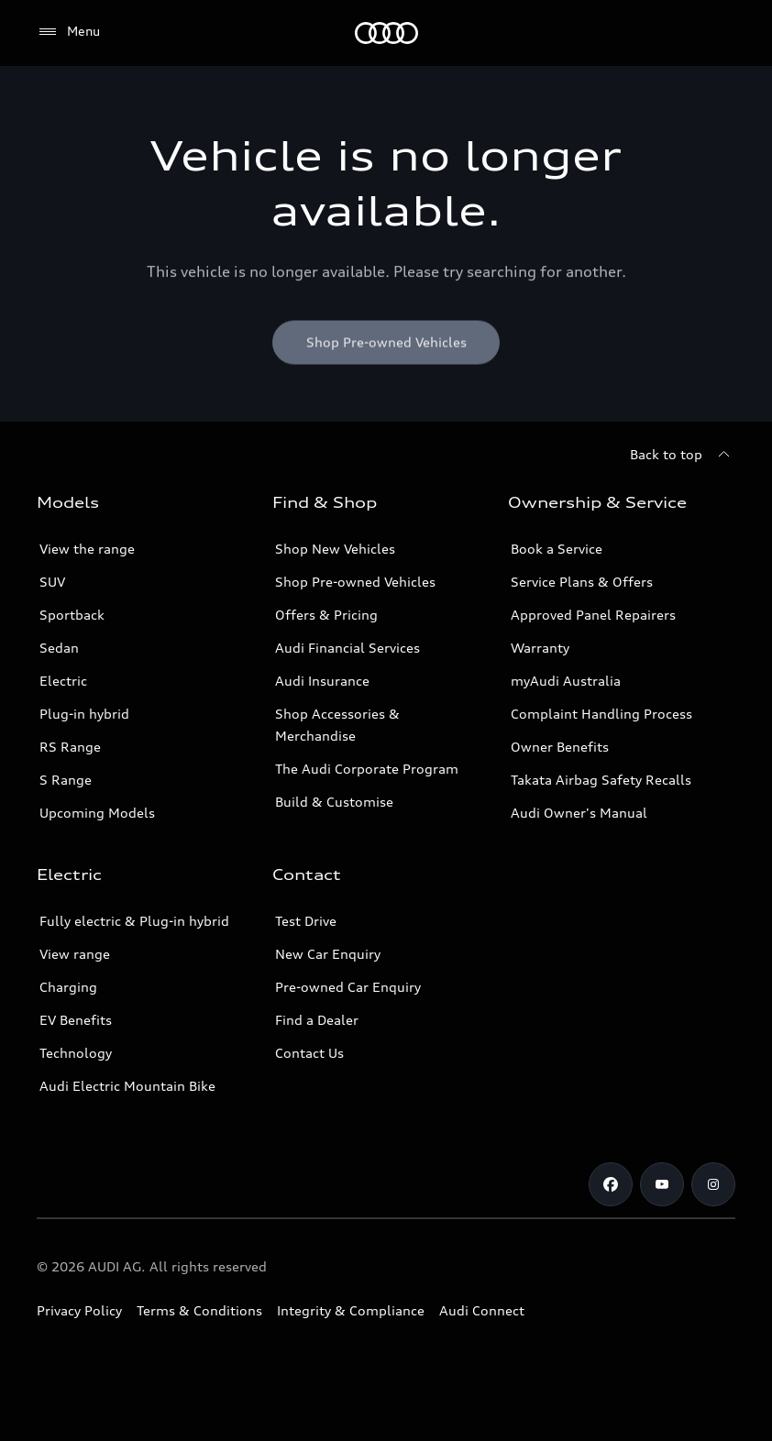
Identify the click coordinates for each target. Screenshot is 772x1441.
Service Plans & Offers (582, 581)
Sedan (59, 647)
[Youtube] (662, 1184)
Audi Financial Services (347, 647)
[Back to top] (682, 455)
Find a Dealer (316, 1020)
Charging (68, 987)
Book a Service (556, 548)
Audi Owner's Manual (579, 812)
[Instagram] (713, 1184)
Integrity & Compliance (351, 1310)
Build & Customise (334, 801)
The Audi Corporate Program (366, 768)
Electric (63, 680)
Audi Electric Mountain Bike (127, 1086)
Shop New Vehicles (335, 548)
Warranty (540, 647)
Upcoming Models (97, 812)
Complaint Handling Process (601, 713)
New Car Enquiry (327, 954)
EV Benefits (75, 1020)
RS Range (70, 746)
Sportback (72, 614)
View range (74, 954)
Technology (75, 1053)
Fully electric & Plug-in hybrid (134, 921)
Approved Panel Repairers (593, 614)
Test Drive (305, 921)
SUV (52, 581)
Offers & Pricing (326, 614)
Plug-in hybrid (84, 713)
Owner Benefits (560, 746)
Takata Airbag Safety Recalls (601, 779)
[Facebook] (611, 1184)
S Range (65, 779)
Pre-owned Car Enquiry (348, 987)
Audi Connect (481, 1310)
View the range (87, 548)
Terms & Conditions (199, 1310)
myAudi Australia (566, 680)
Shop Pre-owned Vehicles (355, 581)
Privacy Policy (79, 1310)
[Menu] (386, 33)
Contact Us (309, 1053)
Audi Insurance (322, 680)
